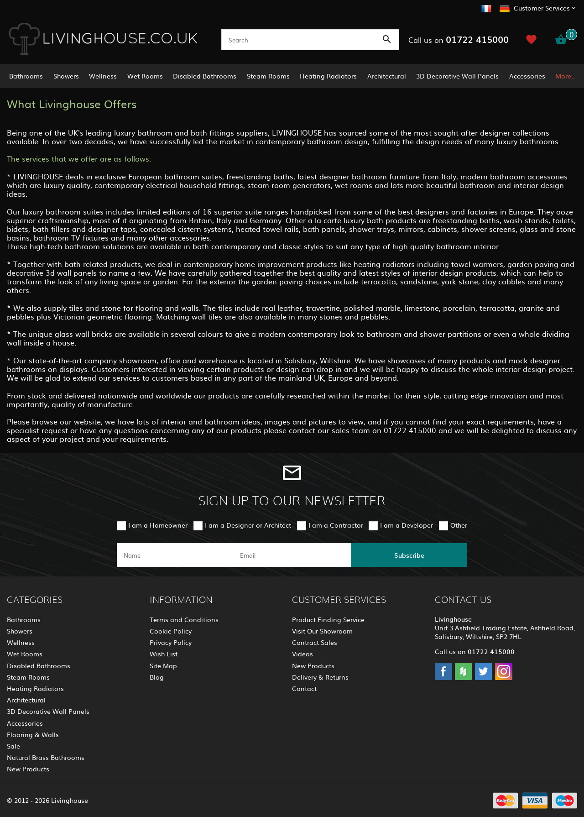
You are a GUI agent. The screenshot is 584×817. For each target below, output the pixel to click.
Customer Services (542, 7)
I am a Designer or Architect (248, 524)
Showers (66, 75)
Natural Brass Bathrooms (45, 757)
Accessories (527, 75)
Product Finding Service (328, 619)
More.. (565, 75)
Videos (302, 653)
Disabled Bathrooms (204, 75)
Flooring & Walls (33, 734)
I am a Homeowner (158, 524)
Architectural (386, 75)
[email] (291, 555)
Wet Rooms (145, 75)
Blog (157, 676)
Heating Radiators (328, 75)
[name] (175, 555)
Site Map (163, 665)
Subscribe (409, 555)
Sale (13, 745)
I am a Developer (406, 524)
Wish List (163, 653)
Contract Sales (314, 642)
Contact (304, 688)
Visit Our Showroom (322, 630)
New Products (28, 768)
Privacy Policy (171, 642)
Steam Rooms (268, 75)
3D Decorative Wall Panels (457, 75)
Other (458, 524)
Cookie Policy (171, 630)
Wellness (103, 75)
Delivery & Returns (320, 676)
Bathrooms (26, 75)
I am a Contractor (335, 524)
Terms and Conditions (184, 619)
